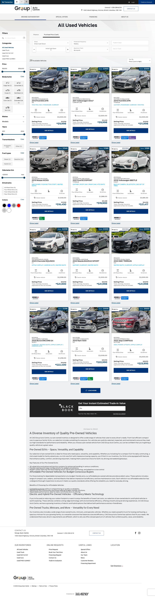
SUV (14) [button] (7, 110)
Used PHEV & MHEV (8, 58)
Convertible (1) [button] (18, 85)
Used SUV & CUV (7, 53)
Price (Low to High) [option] (135, 61)
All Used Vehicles (8, 47)
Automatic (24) (7, 146)
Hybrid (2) (7, 164)
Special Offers (62, 17)
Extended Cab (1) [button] (18, 101)
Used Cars (5, 56)
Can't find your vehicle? (119, 413)
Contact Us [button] (131, 9)
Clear (22, 76)
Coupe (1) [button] (7, 93)
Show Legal (34, 142)
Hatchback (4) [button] (18, 93)
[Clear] (24, 38)
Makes (13, 116)
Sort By (131, 59)
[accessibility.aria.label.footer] (82, 594)
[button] (7, 2)
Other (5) (19, 146)
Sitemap (34, 586)
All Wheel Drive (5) (10, 187)
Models (13, 121)
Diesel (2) (7, 159)
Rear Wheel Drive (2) (10, 194)
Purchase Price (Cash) (51, 34)
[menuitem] (30, 17)
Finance (36, 34)
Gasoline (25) (18, 159)
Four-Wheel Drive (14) (10, 189)
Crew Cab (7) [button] (7, 100)
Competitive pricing (37, 489)
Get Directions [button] (116, 566)
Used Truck (5, 50)
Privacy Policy (53, 586)
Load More (91, 390)
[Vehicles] (102, 408)
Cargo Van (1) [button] (7, 85)
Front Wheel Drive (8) (10, 192)
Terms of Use (43, 586)
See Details (49, 130)
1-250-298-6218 (116, 7)
